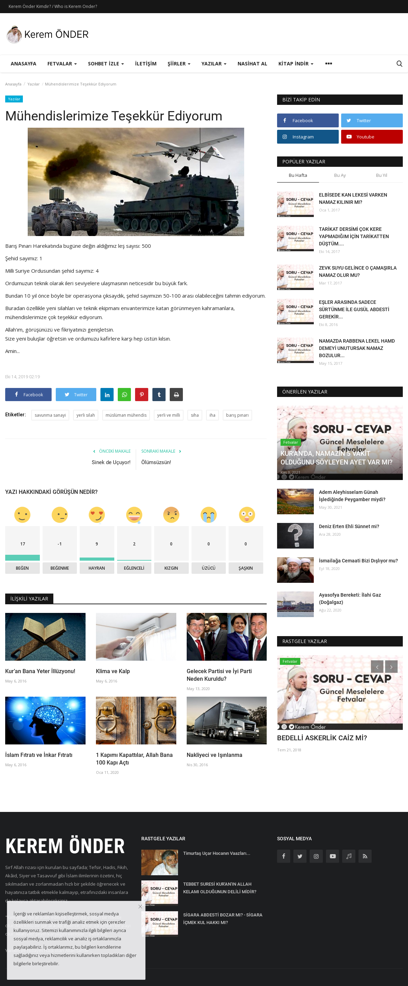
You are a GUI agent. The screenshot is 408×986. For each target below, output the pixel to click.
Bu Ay (340, 175)
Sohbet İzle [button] (106, 63)
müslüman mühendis (126, 415)
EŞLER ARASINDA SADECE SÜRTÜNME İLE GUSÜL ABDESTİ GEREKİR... (354, 309)
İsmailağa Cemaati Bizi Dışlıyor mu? (358, 560)
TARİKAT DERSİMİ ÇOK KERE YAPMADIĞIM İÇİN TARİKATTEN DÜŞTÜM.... (354, 236)
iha (212, 415)
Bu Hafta (298, 175)
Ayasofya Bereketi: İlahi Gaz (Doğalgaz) (350, 598)
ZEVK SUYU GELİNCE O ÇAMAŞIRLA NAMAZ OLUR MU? (358, 271)
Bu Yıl (381, 175)
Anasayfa (23, 63)
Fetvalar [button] (62, 63)
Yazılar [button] (214, 63)
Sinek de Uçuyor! (111, 462)
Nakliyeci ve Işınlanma (214, 755)
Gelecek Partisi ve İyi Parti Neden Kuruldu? (219, 675)
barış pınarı (237, 415)
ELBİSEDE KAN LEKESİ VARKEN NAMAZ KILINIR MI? (353, 198)
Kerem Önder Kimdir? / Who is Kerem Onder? (53, 6)
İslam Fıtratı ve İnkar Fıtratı (38, 755)
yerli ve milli (168, 415)
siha (195, 415)
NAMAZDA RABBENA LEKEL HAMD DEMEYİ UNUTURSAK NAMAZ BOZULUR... (357, 348)
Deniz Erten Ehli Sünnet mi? (349, 526)
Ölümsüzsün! (156, 462)
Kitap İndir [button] (295, 63)
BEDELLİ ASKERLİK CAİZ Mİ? (322, 738)
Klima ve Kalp (113, 671)
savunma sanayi (50, 415)
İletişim (146, 63)
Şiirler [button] (179, 63)
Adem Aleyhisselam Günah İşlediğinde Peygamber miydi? (352, 495)
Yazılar (33, 84)
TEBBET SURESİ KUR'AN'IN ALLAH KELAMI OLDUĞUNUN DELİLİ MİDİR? (219, 887)
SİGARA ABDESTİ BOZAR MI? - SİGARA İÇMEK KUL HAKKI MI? (223, 918)
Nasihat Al (252, 63)
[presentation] (377, 666)
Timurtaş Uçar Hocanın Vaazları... (216, 853)
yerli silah (86, 415)
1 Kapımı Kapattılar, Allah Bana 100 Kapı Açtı (134, 759)
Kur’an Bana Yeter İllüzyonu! (40, 671)
